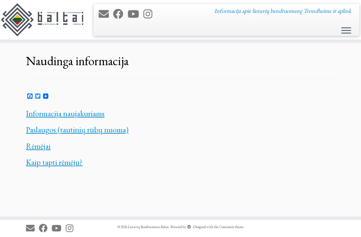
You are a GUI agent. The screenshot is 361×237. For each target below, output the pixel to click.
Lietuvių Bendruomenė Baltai (148, 226)
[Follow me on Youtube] (135, 14)
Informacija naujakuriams (65, 113)
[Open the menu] (346, 31)
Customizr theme (231, 226)
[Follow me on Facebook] (120, 14)
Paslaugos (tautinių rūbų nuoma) (77, 129)
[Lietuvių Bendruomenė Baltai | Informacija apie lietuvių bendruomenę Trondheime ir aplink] (42, 19)
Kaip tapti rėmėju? (54, 162)
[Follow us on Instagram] (149, 14)
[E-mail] (106, 14)
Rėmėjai (38, 146)
